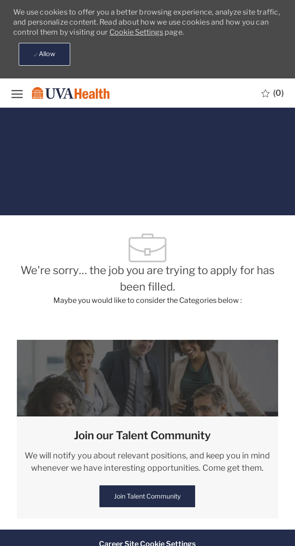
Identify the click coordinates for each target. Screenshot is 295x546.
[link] (147, 496)
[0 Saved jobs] (272, 93)
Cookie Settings (136, 32)
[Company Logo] (68, 93)
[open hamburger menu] (17, 93)
